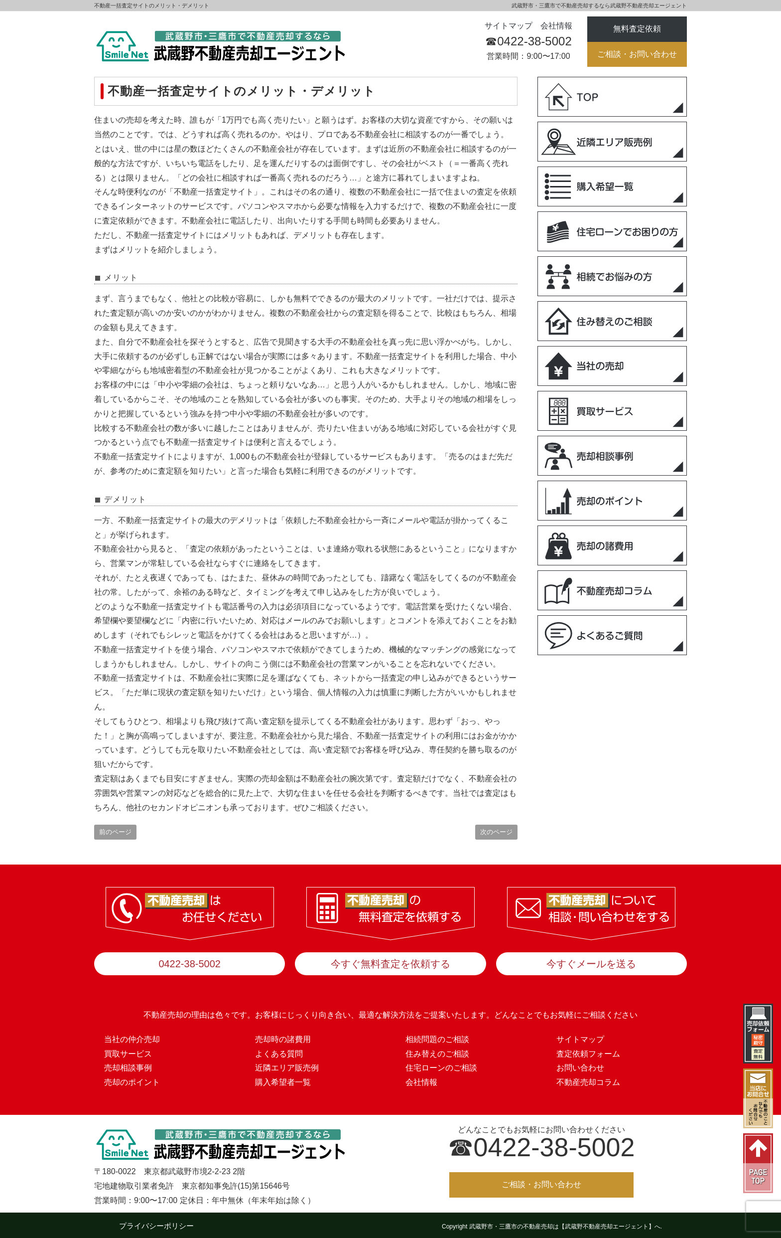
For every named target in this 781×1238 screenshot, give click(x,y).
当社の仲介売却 (132, 1036)
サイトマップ (508, 25)
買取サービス (128, 1051)
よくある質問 (279, 1051)
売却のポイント (132, 1079)
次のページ (496, 832)
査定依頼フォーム (588, 1051)
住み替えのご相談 (437, 1051)
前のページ (115, 832)
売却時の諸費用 (283, 1036)
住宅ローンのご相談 (441, 1065)
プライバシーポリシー (156, 1223)
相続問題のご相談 (437, 1036)
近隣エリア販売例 (287, 1065)
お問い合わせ (580, 1065)
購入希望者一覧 (283, 1079)
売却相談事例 (128, 1065)
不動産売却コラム (588, 1079)
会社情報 (556, 25)
